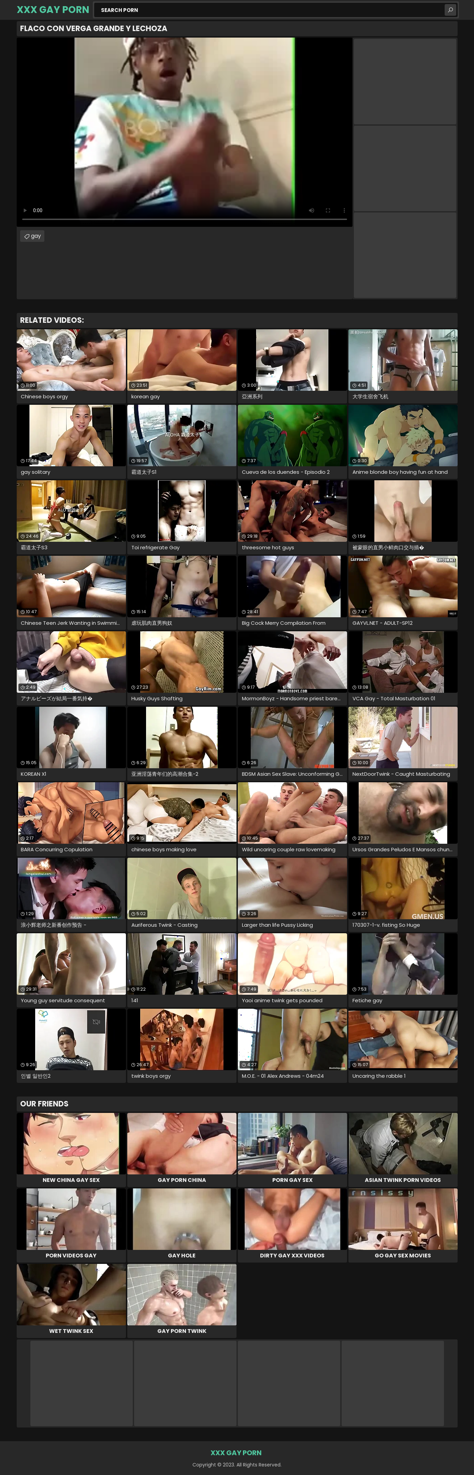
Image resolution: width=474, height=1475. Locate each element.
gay (36, 236)
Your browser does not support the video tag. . (185, 132)
